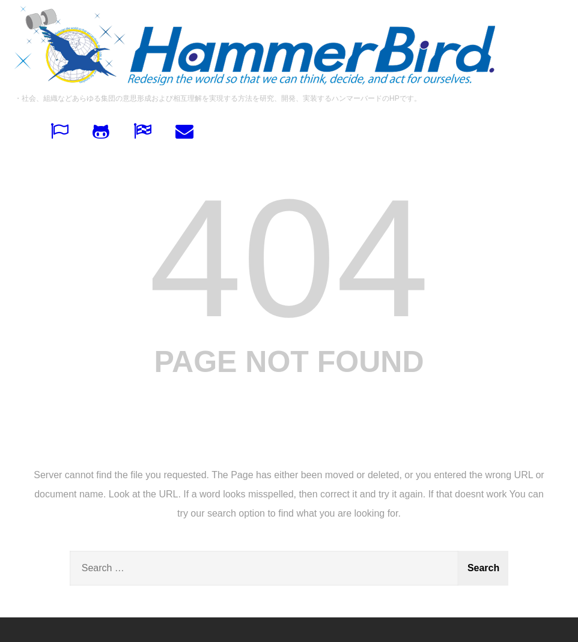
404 (288, 258)
